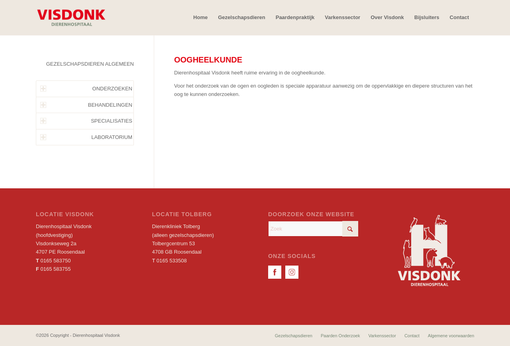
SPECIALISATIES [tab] (86, 121)
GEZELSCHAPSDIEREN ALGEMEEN (90, 64)
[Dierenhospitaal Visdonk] (71, 17)
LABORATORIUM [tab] (86, 137)
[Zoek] (313, 229)
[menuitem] (200, 17)
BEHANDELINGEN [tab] (86, 105)
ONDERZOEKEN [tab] (86, 89)
